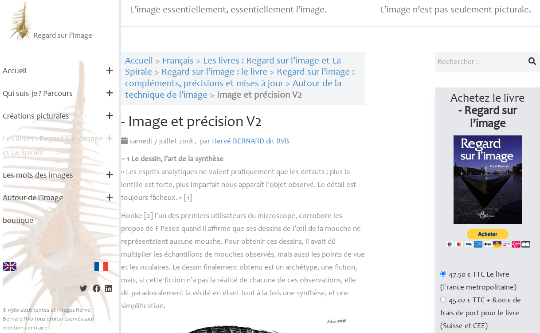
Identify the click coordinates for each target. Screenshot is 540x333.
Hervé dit (250, 142)
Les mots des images (38, 176)
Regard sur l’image (50, 21)
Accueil (15, 71)
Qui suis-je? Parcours (38, 94)
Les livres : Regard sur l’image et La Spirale (53, 146)
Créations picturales (36, 117)
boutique (18, 221)
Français (178, 61)
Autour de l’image (33, 198)
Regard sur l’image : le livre (214, 72)
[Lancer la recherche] (532, 62)
